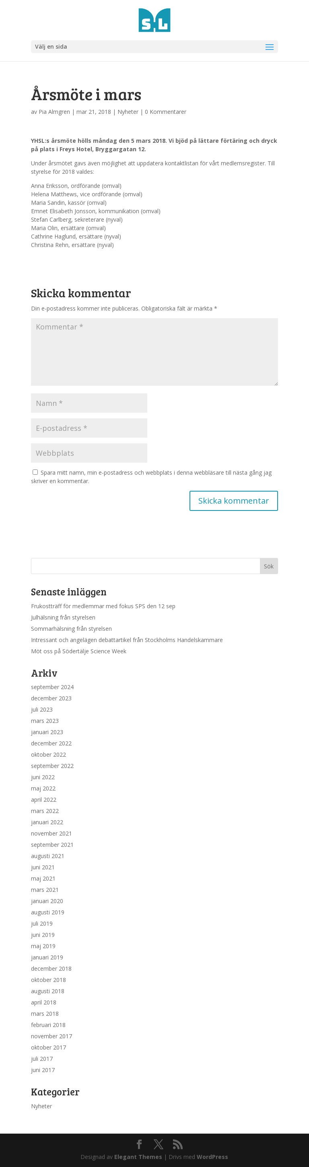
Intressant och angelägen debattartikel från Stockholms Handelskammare (127, 640)
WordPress (212, 1157)
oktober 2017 (48, 1047)
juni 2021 (43, 867)
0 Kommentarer (165, 111)
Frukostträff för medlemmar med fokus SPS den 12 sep (103, 606)
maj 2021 (43, 878)
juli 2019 (42, 923)
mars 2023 (45, 720)
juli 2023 (42, 709)
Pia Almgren (54, 111)
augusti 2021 (47, 856)
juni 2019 (43, 935)
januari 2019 (47, 957)
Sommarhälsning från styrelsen (71, 628)
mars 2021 (45, 889)
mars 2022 (45, 811)
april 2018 (43, 1002)
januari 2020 (47, 901)
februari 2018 (48, 1025)
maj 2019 (43, 946)
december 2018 (51, 968)
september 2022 (52, 766)
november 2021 (51, 833)
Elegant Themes (138, 1157)
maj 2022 (43, 788)
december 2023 (51, 698)
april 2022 (43, 799)
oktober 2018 (48, 980)
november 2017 (51, 1036)
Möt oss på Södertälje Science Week (78, 651)
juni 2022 (43, 777)
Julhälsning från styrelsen (63, 617)
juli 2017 (42, 1058)
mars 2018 (45, 1013)
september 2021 (52, 844)
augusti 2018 (47, 991)
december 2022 (51, 743)
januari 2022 (47, 822)
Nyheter (127, 111)
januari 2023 (47, 732)
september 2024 (52, 687)
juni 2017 (43, 1070)
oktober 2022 (48, 754)
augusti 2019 (47, 912)
